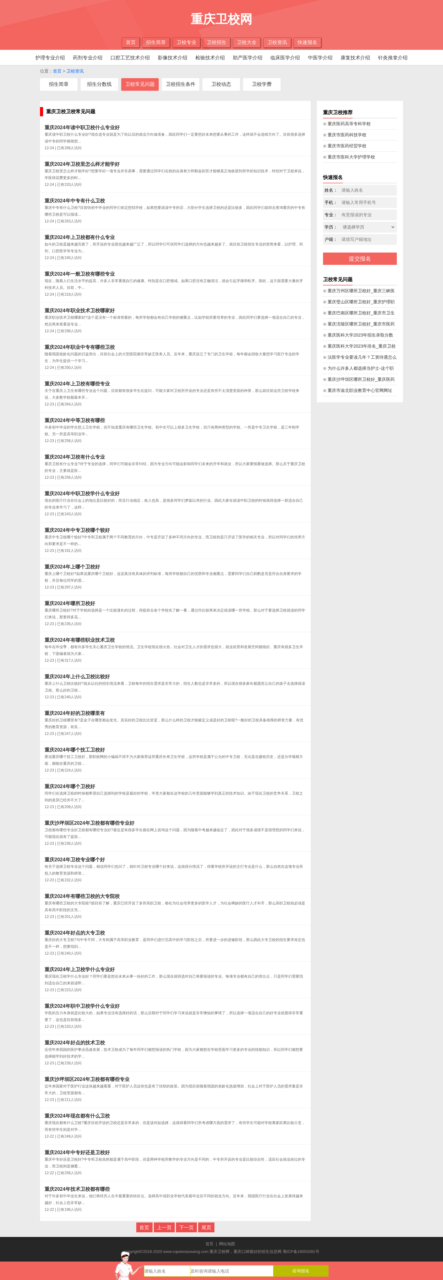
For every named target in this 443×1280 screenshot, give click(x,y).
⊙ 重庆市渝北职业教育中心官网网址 (357, 390)
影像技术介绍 (172, 57)
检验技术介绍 (210, 57)
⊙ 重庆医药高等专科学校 (347, 123)
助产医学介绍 (247, 57)
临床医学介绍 (285, 57)
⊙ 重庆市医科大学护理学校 (349, 156)
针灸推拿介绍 (393, 57)
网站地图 (227, 1244)
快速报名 (307, 42)
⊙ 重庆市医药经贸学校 (344, 145)
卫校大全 (247, 42)
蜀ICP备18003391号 (301, 1251)
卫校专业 (186, 42)
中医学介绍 (320, 57)
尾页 (206, 1227)
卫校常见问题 (140, 84)
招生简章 (156, 42)
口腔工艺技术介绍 (130, 57)
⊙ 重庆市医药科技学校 (344, 134)
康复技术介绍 (355, 57)
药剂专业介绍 (87, 57)
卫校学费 (262, 84)
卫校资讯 (277, 42)
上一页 (164, 1227)
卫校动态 (221, 84)
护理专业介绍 (50, 57)
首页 (131, 42)
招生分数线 (99, 84)
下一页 (186, 1227)
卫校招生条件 (180, 84)
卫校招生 (216, 42)
